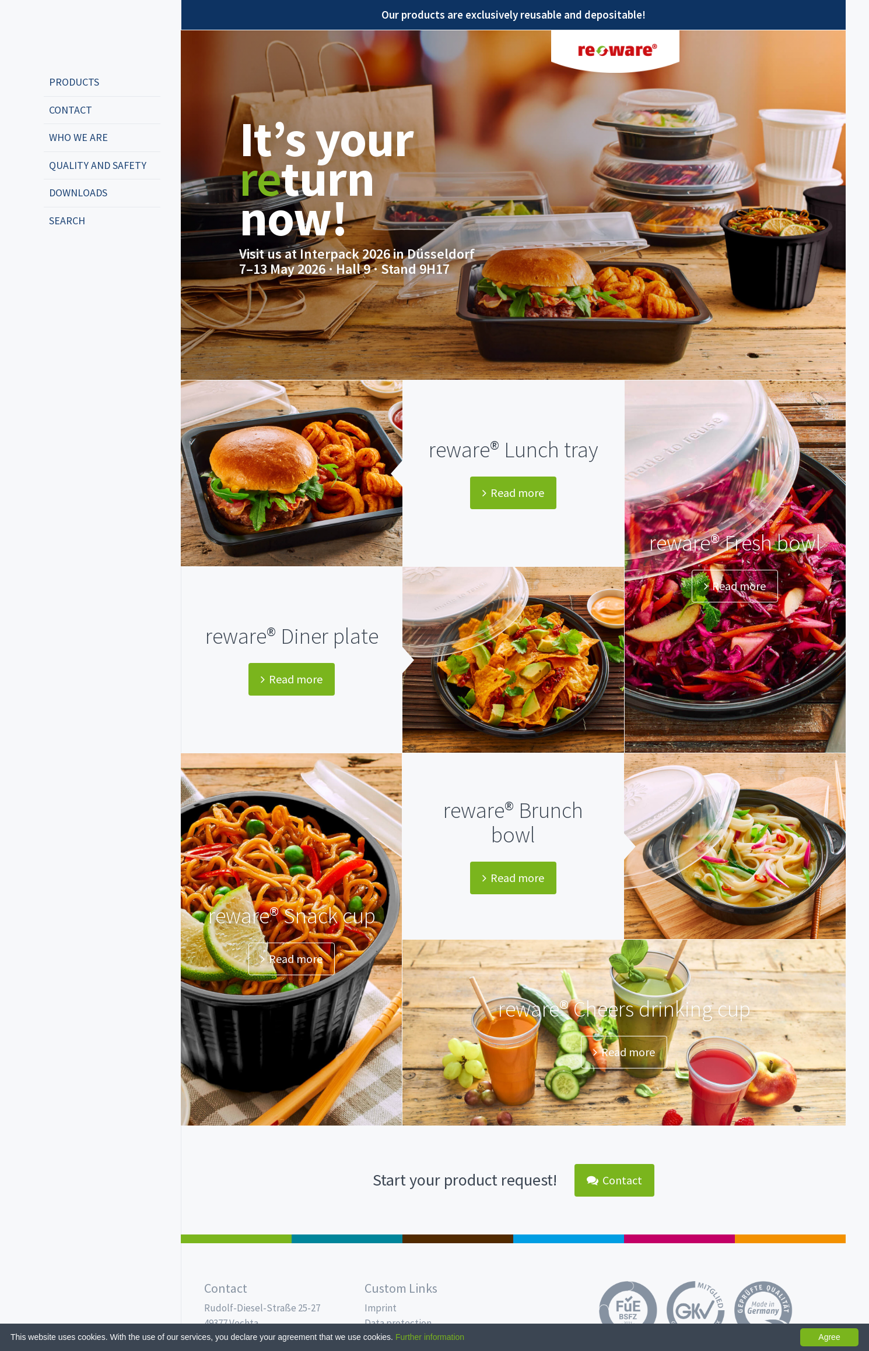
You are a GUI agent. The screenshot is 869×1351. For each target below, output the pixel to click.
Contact (70, 110)
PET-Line (790, 1238)
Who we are (78, 137)
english (73, 259)
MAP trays (347, 1238)
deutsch (56, 259)
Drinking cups (568, 1238)
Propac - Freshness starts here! (87, 34)
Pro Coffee (457, 1238)
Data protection (398, 1323)
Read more (513, 492)
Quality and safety (97, 165)
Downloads (78, 192)
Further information (429, 1337)
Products (74, 82)
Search (67, 220)
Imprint (381, 1307)
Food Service (679, 1238)
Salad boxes (236, 1238)
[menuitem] (102, 83)
